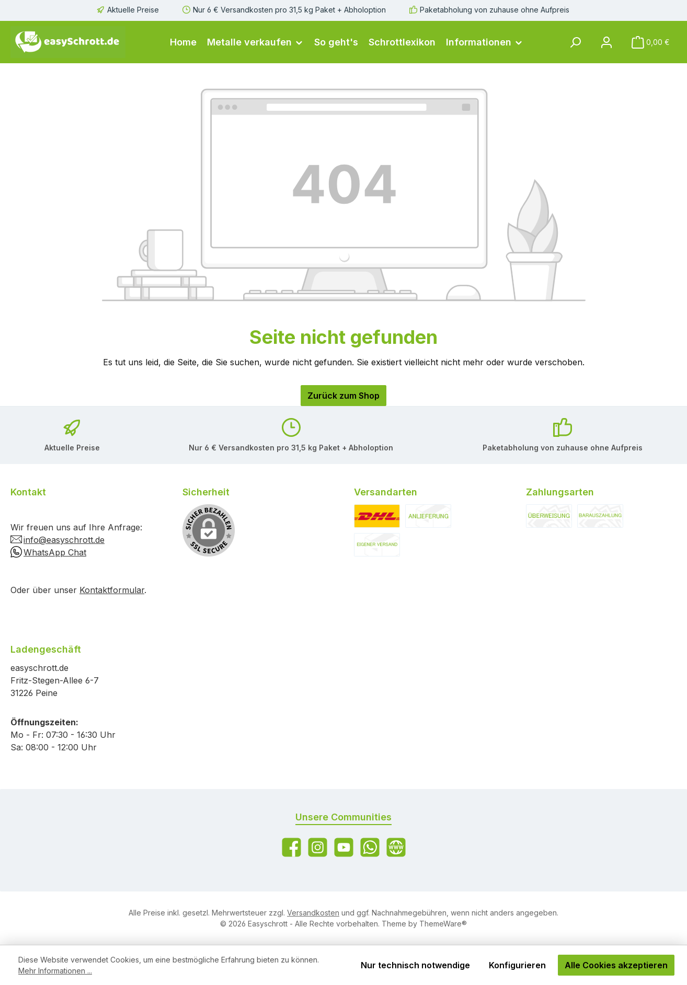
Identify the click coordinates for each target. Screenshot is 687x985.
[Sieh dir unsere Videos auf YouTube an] (344, 847)
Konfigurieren (517, 965)
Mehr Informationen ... (55, 970)
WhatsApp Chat (55, 552)
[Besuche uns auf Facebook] (291, 847)
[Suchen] (575, 42)
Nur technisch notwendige (415, 965)
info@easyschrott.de (64, 540)
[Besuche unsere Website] (396, 847)
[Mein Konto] (606, 42)
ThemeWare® (443, 923)
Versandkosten (313, 912)
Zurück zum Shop (343, 395)
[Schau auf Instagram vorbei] (317, 847)
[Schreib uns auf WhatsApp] (370, 847)
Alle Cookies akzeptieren (616, 965)
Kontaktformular (111, 590)
